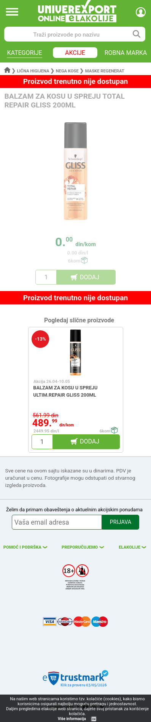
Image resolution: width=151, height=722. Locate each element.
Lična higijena (34, 71)
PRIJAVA (120, 522)
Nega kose (67, 71)
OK (94, 719)
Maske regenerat (104, 71)
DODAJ (89, 277)
